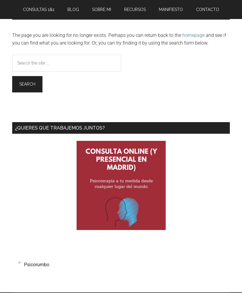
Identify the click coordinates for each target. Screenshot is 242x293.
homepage (193, 35)
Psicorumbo (36, 264)
